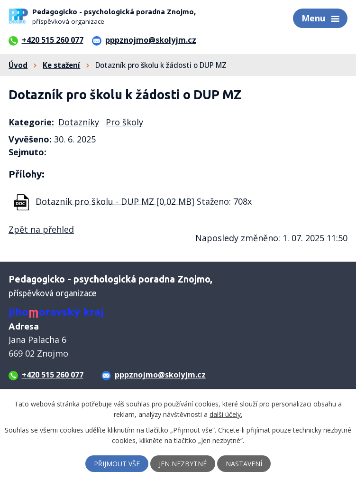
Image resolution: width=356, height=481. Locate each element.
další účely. (226, 414)
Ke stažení (61, 65)
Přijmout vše (117, 463)
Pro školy (124, 122)
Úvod (18, 65)
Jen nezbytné (183, 463)
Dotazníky (78, 122)
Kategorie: (31, 122)
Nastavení (244, 463)
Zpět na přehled (41, 229)
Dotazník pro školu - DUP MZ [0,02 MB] (115, 201)
